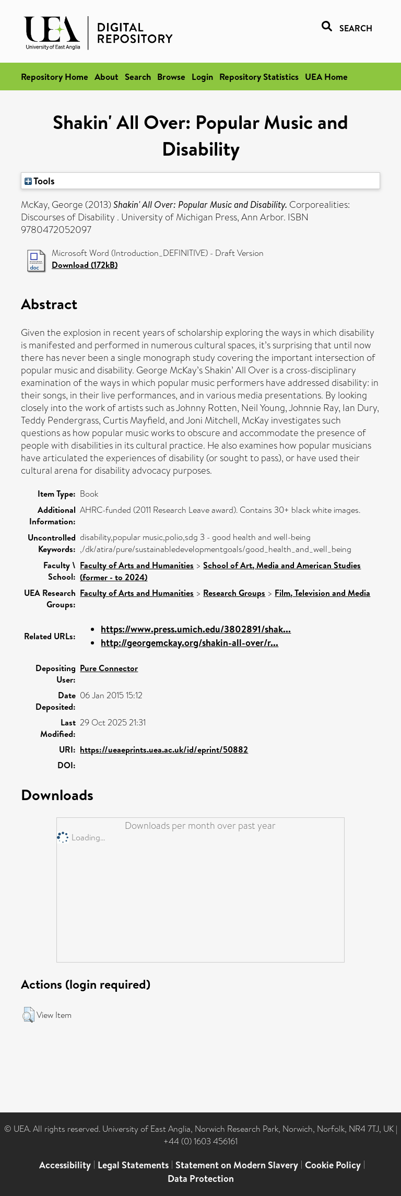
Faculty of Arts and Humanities (137, 565)
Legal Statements (133, 1164)
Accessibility (65, 1164)
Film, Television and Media (322, 593)
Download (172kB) (84, 265)
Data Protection (201, 1178)
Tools (40, 180)
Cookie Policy (333, 1164)
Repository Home (54, 77)
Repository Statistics (259, 77)
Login (202, 77)
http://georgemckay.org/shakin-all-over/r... (189, 642)
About (107, 77)
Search (138, 77)
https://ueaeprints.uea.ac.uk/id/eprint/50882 (164, 749)
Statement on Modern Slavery (236, 1164)
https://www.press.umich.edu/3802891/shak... (196, 629)
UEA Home (326, 77)
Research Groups (234, 593)
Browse (171, 77)
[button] (28, 1015)
